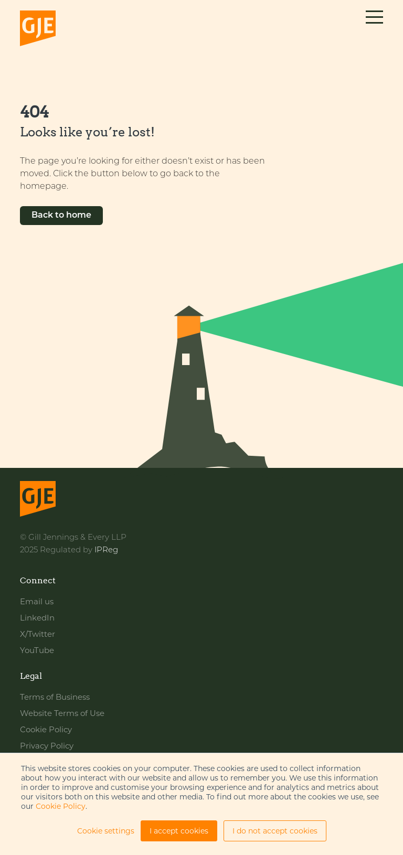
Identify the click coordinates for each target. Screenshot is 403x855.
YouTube (37, 650)
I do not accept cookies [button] (274, 831)
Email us (37, 601)
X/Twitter (37, 634)
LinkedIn (37, 618)
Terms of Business (55, 697)
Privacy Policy (46, 746)
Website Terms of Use (62, 713)
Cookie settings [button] (105, 831)
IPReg (106, 550)
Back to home (61, 215)
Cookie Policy (61, 806)
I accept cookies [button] (179, 831)
